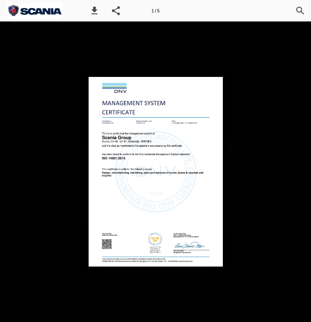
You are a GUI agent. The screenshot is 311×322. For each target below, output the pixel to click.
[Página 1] (155, 10)
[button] (94, 10)
